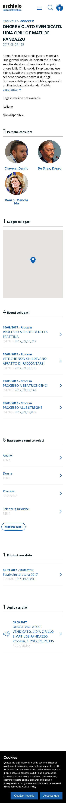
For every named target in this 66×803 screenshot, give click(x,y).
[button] (33, 260)
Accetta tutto (51, 795)
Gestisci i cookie (24, 795)
